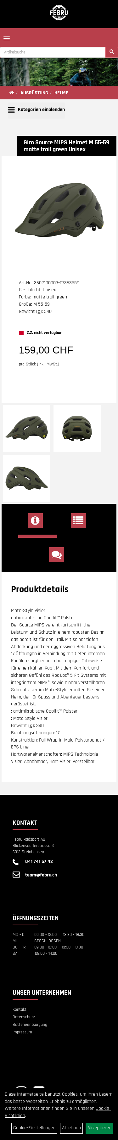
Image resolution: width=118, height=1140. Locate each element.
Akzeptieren (99, 1128)
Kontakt (19, 1009)
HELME (61, 93)
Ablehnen (71, 1128)
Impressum (22, 1032)
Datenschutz (24, 1017)
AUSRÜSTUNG (34, 93)
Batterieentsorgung (30, 1024)
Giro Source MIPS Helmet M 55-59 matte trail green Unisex (67, 145)
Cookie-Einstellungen (34, 1128)
